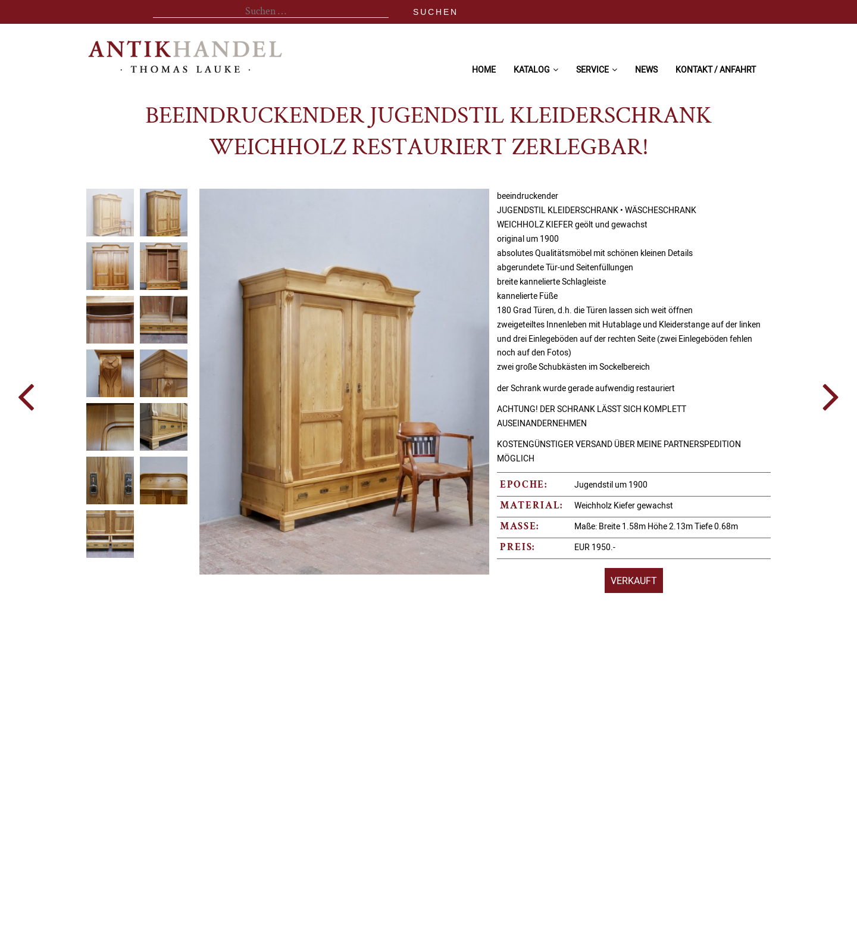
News (646, 69)
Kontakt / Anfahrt (715, 69)
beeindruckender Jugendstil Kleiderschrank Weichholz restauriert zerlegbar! (428, 133)
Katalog (532, 69)
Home (484, 69)
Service (592, 69)
